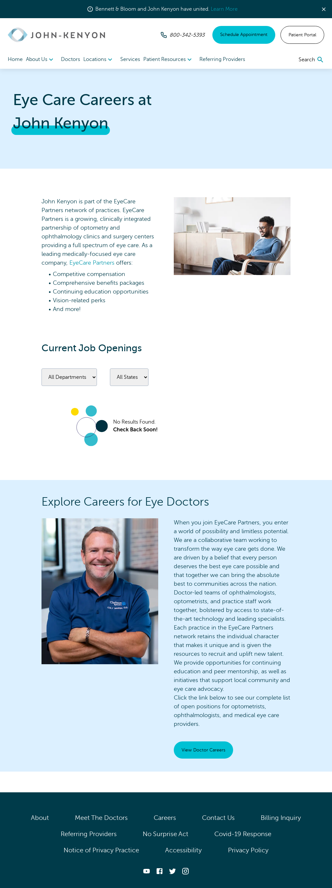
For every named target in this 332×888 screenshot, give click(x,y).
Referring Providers (222, 59)
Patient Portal (302, 34)
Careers (165, 818)
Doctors (70, 59)
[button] (326, 9)
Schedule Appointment (243, 34)
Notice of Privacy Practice (101, 850)
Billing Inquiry (281, 818)
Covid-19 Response (242, 834)
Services (130, 59)
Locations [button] (98, 60)
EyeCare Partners (91, 262)
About (40, 818)
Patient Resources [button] (168, 60)
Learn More (224, 9)
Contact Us (218, 818)
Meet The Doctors (101, 818)
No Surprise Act (165, 834)
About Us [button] (40, 60)
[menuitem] (40, 59)
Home (15, 59)
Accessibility (183, 850)
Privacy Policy (248, 850)
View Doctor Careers (203, 750)
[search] (311, 60)
